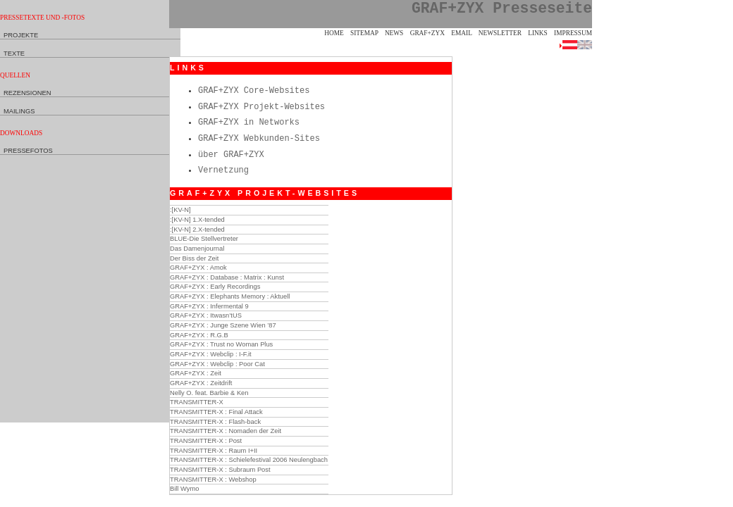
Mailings (19, 111)
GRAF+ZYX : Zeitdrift (201, 383)
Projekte (21, 35)
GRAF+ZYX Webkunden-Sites (259, 139)
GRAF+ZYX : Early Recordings (215, 286)
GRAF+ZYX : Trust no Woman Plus (221, 344)
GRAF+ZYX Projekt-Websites (261, 107)
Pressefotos (28, 150)
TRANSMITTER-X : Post (206, 440)
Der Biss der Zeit (194, 258)
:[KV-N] (180, 209)
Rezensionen (27, 92)
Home (333, 33)
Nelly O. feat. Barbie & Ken (209, 392)
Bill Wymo (184, 488)
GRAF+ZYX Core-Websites (253, 91)
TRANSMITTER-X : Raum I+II (213, 450)
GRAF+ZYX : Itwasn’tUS (206, 315)
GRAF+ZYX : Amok (198, 267)
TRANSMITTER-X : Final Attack (216, 411)
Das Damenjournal (197, 248)
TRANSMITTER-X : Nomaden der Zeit (225, 430)
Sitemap (364, 33)
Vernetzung (223, 170)
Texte (14, 53)
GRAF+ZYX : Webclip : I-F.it (211, 354)
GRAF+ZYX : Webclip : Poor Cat (217, 364)
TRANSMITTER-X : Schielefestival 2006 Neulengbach (249, 459)
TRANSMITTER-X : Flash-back (215, 421)
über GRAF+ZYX (231, 155)
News (394, 33)
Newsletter (500, 33)
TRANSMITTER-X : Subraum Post (220, 469)
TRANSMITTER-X (196, 402)
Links (537, 33)
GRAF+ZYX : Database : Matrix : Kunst (227, 277)
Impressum (573, 33)
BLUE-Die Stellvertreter (204, 238)
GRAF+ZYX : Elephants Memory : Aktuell (230, 296)
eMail (461, 33)
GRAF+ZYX (427, 33)
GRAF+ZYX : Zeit (195, 373)
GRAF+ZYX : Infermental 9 (209, 306)
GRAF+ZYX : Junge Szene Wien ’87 (223, 325)
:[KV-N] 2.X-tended (197, 229)
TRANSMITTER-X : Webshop (213, 479)
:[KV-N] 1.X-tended (197, 219)
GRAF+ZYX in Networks (249, 122)
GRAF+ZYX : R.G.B (199, 335)
